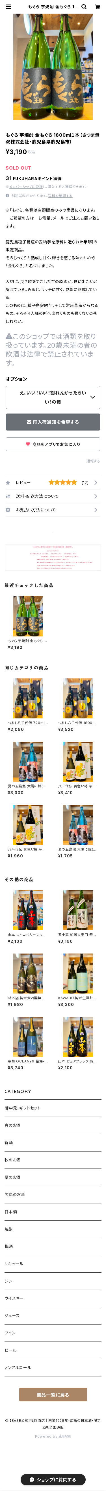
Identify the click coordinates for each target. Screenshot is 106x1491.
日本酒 (11, 1211)
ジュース (12, 1315)
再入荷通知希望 (64, 1483)
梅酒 (9, 1246)
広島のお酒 (15, 1194)
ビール (10, 1350)
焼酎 (9, 1229)
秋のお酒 (13, 1159)
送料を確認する (60, 196)
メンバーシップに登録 (26, 187)
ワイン (10, 1332)
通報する (93, 461)
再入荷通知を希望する (53, 422)
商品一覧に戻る (53, 1395)
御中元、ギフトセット (23, 1108)
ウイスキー (14, 1298)
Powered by (53, 1436)
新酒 (9, 1142)
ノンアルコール (18, 1367)
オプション (16, 379)
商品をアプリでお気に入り (53, 444)
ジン (8, 1281)
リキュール (14, 1263)
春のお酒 (13, 1125)
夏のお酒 (13, 1177)
